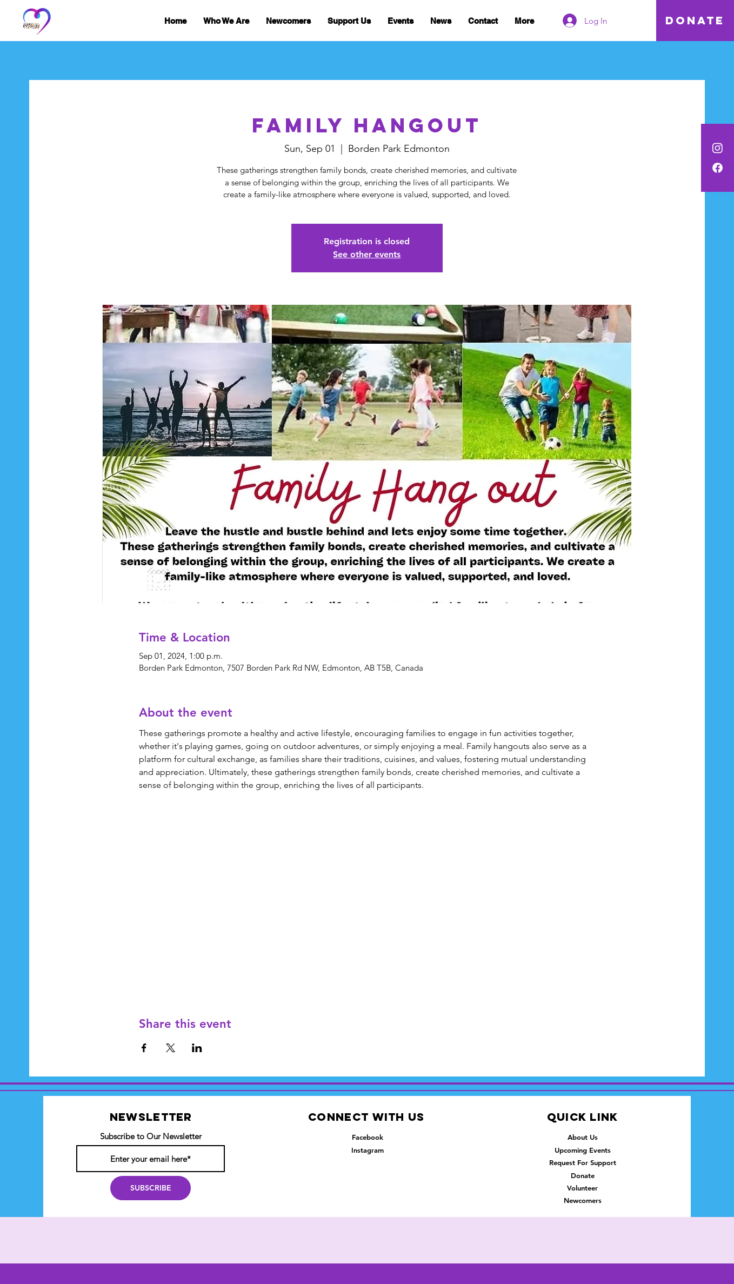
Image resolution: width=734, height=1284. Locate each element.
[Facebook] (717, 168)
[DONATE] (695, 20)
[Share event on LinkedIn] (197, 1048)
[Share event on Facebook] (144, 1048)
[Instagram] (717, 148)
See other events (367, 254)
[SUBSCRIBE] (150, 1188)
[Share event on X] (170, 1048)
